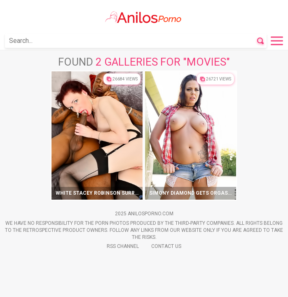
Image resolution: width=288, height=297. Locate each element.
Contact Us (166, 246)
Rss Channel (123, 246)
